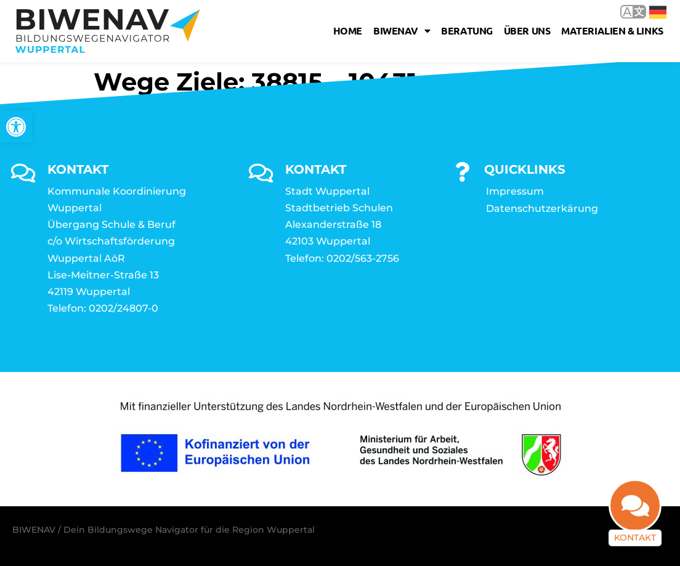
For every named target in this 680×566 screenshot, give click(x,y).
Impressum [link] (515, 191)
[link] (16, 127)
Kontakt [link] (635, 544)
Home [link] (347, 30)
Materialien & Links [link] (612, 30)
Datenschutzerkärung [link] (542, 208)
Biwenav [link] (401, 31)
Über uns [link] (527, 30)
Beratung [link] (466, 30)
